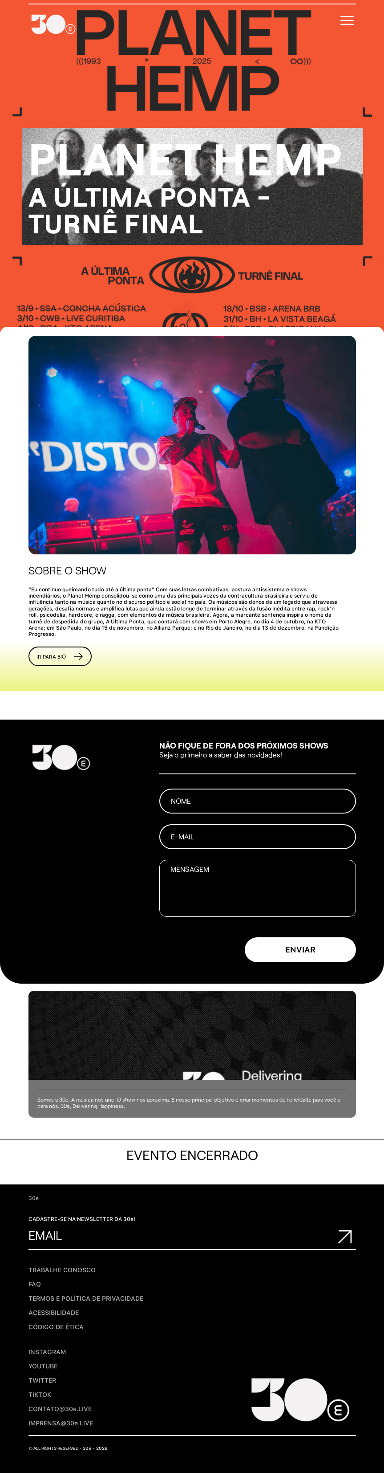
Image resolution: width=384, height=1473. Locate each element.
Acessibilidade (53, 1312)
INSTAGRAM (47, 1351)
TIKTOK (39, 1394)
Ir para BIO (60, 656)
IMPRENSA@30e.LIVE (60, 1423)
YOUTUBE (42, 1366)
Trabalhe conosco (62, 1270)
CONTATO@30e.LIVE (60, 1408)
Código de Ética (56, 1327)
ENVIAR (300, 949)
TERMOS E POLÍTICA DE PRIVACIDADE (85, 1298)
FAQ (34, 1284)
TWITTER (42, 1380)
